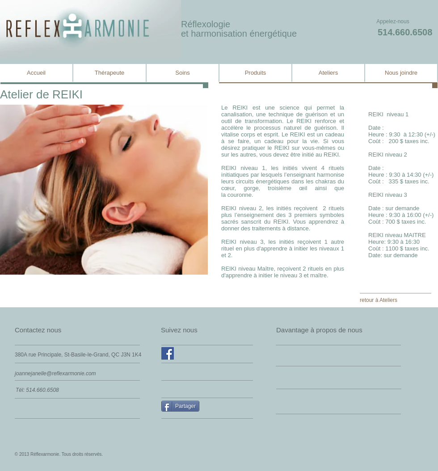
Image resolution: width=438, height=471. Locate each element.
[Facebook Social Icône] (167, 353)
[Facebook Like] (181, 371)
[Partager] (180, 406)
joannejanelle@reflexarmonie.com (55, 373)
